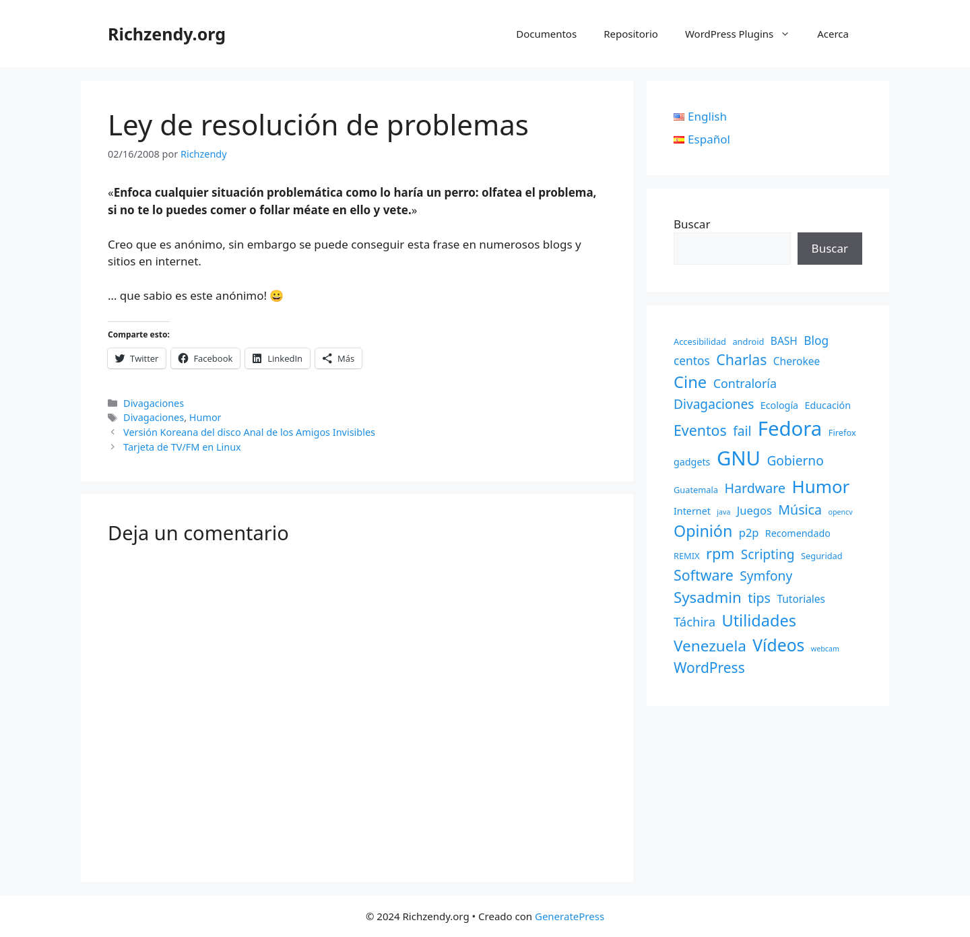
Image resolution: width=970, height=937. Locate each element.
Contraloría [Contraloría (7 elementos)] (745, 383)
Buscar (692, 224)
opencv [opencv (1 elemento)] (840, 512)
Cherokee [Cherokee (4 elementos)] (796, 361)
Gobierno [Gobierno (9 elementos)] (795, 461)
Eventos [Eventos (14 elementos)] (700, 430)
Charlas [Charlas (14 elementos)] (741, 359)
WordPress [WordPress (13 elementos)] (709, 667)
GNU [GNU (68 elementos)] (739, 458)
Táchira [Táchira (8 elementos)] (694, 621)
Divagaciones (153, 403)
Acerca (833, 33)
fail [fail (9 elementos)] (742, 431)
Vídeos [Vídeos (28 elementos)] (778, 645)
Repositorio (631, 33)
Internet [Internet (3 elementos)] (692, 511)
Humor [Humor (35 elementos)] (820, 486)
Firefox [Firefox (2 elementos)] (842, 432)
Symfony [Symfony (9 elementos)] (766, 576)
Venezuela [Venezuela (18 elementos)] (710, 645)
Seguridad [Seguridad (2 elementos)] (822, 556)
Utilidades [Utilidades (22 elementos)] (758, 620)
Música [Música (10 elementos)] (800, 509)
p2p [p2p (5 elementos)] (749, 532)
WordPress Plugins (744, 33)
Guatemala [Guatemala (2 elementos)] (696, 490)
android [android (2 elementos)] (748, 341)
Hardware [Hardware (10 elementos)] (754, 488)
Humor (205, 417)
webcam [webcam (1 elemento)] (825, 648)
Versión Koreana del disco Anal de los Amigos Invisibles (249, 432)
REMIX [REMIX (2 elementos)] (687, 556)
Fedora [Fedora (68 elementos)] (790, 428)
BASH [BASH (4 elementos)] (784, 340)
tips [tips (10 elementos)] (759, 598)
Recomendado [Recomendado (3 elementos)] (798, 533)
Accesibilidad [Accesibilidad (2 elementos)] (700, 341)
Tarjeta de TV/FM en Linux (182, 447)
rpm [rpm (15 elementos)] (720, 553)
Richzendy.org (167, 33)
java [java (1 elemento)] (723, 512)
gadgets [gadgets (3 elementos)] (692, 461)
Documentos (546, 33)
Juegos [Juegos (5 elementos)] (754, 510)
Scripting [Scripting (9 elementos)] (768, 554)
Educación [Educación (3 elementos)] (828, 405)
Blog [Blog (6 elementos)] (816, 340)
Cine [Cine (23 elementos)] (690, 382)
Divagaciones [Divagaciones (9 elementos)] (714, 404)
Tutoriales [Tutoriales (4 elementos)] (801, 598)
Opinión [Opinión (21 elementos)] (703, 531)
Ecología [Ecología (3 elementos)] (779, 405)
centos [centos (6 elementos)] (692, 360)
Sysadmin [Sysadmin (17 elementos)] (708, 597)
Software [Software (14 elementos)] (704, 575)
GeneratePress (569, 916)
